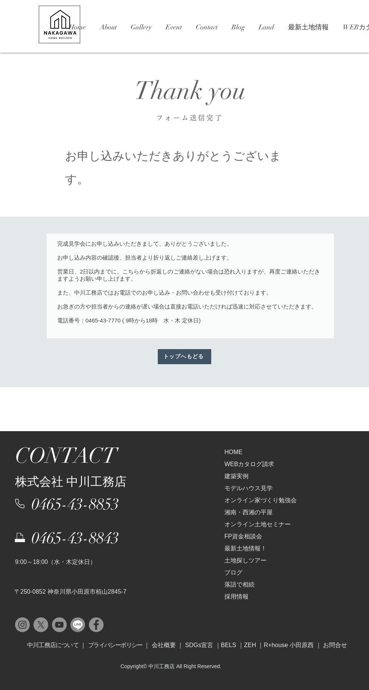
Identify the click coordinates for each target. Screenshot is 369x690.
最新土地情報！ (245, 548)
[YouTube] (59, 624)
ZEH (251, 645)
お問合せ (335, 645)
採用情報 (236, 596)
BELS (228, 645)
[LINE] (77, 624)
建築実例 (236, 476)
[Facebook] (96, 624)
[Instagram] (22, 624)
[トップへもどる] (184, 356)
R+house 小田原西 (289, 645)
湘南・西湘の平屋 (248, 512)
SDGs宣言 (199, 645)
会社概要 (164, 645)
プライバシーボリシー (115, 645)
